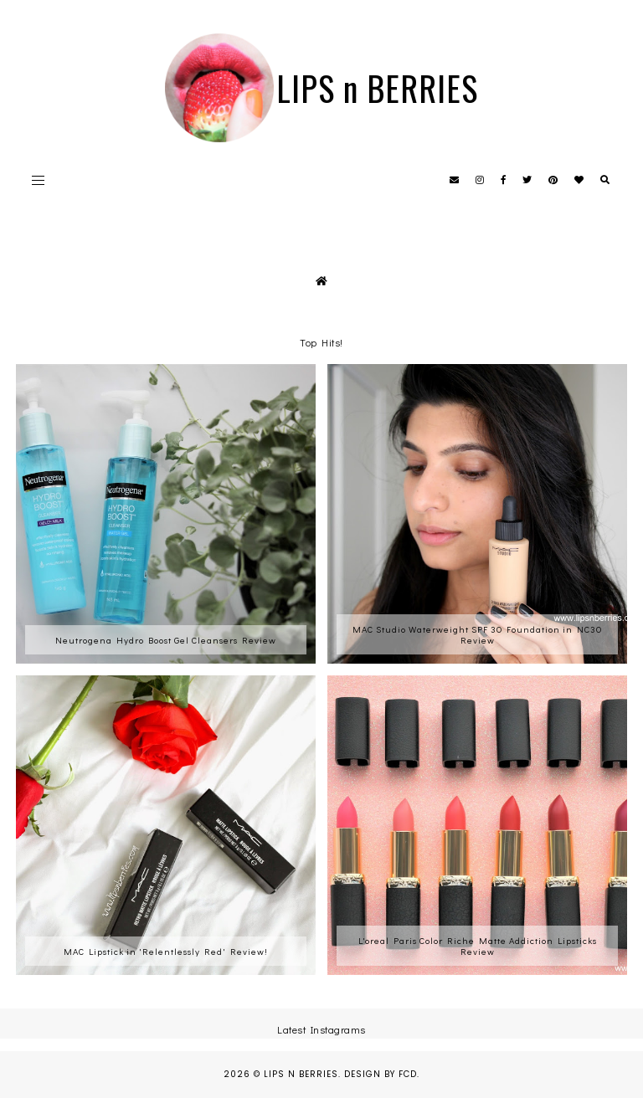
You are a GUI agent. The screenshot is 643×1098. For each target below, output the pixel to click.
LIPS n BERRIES (377, 88)
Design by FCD (380, 1074)
